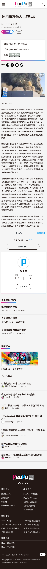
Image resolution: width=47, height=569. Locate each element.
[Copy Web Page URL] (21, 65)
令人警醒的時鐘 (9, 318)
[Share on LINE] (17, 65)
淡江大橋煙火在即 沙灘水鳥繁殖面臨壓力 (22, 405)
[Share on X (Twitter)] (12, 65)
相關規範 (5, 498)
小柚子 (7, 397)
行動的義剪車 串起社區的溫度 (16, 383)
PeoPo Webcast (11, 435)
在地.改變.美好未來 (32, 528)
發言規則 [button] (41, 233)
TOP (42, 554)
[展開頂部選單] (43, 4)
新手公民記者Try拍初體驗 (14, 443)
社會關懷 (13, 50)
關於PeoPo (6, 494)
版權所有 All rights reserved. (15, 55)
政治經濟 (23, 50)
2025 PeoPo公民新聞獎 (11, 525)
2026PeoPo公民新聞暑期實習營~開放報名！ (21, 417)
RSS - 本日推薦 (8, 547)
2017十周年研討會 (31, 525)
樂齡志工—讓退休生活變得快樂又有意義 (21, 454)
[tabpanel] (23, 240)
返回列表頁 (23, 247)
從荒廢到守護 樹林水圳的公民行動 (18, 394)
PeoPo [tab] (19, 233)
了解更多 (23, 287)
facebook (19, 483)
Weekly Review (7, 506)
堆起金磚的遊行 (9, 307)
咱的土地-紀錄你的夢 (10, 528)
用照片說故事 (7, 532)
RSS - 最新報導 (8, 543)
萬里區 (24, 44)
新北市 (17, 44)
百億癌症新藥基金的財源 (13, 329)
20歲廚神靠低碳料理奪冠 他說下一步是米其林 (23, 431)
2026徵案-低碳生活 (32, 521)
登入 (31, 240)
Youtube (26, 483)
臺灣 (11, 44)
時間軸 (4, 502)
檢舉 (19, 32)
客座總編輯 (28, 510)
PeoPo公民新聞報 (31, 494)
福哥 (7, 408)
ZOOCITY (8, 446)
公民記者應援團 (30, 502)
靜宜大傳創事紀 (11, 386)
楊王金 (23, 271)
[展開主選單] (3, 4)
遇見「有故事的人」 (32, 532)
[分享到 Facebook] (7, 65)
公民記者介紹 (29, 506)
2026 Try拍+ (6, 521)
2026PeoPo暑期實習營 (12, 368)
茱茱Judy (8, 457)
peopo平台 (9, 422)
